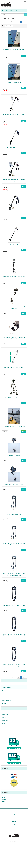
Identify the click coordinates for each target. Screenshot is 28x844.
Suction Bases (5, 711)
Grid (11, 25)
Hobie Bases (5, 726)
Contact (14, 828)
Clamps (4, 717)
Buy (23, 56)
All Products (5, 703)
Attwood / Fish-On (6, 730)
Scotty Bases (5, 723)
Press (14, 817)
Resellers (14, 821)
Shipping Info (5, 799)
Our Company (5, 797)
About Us (14, 824)
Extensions (4, 694)
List (7, 25)
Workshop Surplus (6, 700)
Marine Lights (5, 684)
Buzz (3, 801)
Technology (14, 811)
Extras (3, 697)
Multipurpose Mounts (7, 690)
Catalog (6, 10)
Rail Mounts (5, 720)
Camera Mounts (13, 10)
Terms (14, 814)
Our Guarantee (5, 796)
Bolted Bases (5, 714)
